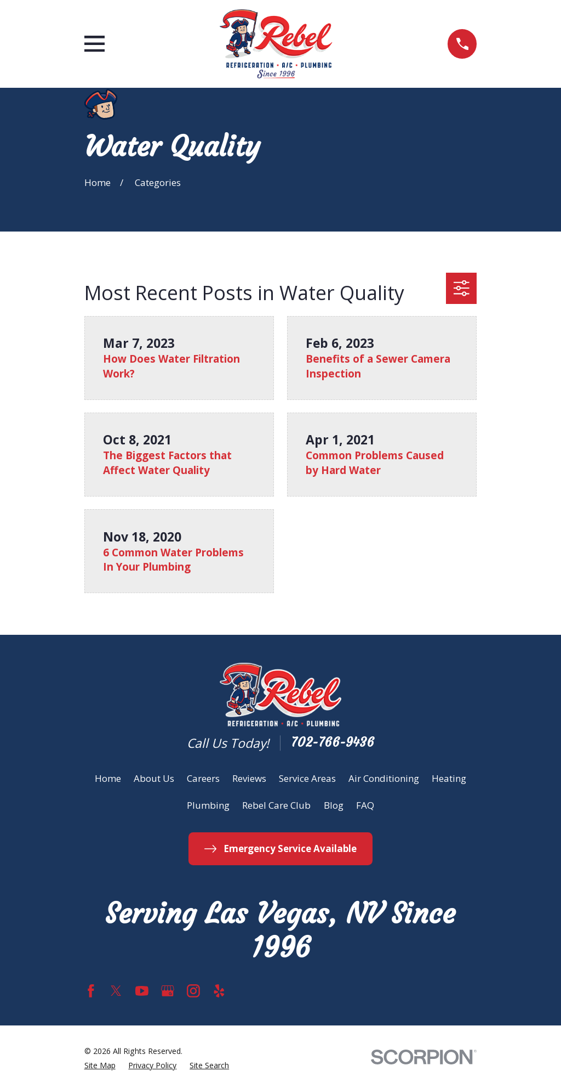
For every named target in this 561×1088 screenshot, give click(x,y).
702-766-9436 (332, 742)
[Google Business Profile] (167, 990)
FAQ (365, 805)
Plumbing (208, 805)
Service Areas (307, 778)
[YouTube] (141, 990)
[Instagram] (193, 990)
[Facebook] (91, 990)
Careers (203, 778)
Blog (334, 805)
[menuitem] (100, 1065)
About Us (154, 778)
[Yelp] (219, 990)
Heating (449, 778)
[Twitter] (116, 990)
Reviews (249, 778)
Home (108, 778)
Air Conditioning (383, 778)
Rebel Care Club (276, 805)
